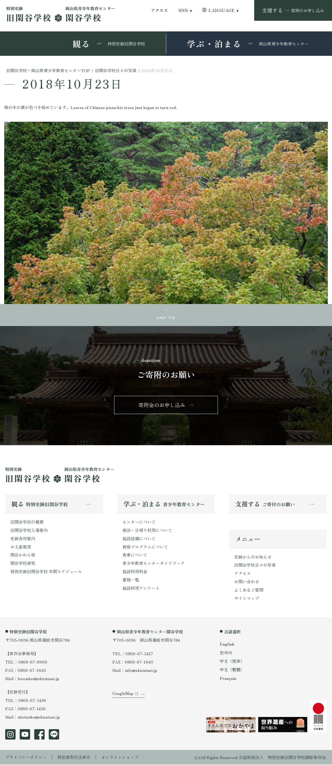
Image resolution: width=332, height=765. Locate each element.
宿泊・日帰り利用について (147, 530)
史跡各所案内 (22, 539)
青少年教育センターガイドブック (153, 564)
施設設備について (139, 539)
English (227, 644)
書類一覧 (130, 580)
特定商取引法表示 (74, 758)
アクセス (159, 10)
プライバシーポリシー (26, 758)
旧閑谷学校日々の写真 (255, 566)
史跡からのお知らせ (253, 557)
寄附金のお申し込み (162, 405)
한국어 (226, 653)
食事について (134, 555)
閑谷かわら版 (22, 555)
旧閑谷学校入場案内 (29, 530)
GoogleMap (122, 694)
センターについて (139, 522)
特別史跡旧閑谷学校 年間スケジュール (46, 572)
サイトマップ (246, 599)
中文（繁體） (232, 670)
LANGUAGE (221, 10)
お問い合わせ (246, 582)
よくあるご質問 (248, 590)
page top (166, 317)
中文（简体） (232, 661)
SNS (183, 10)
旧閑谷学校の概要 (27, 522)
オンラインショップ (120, 758)
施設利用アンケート (141, 589)
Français (228, 679)
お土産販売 (20, 547)
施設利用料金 (134, 572)
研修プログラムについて (145, 547)
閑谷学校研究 (22, 564)
